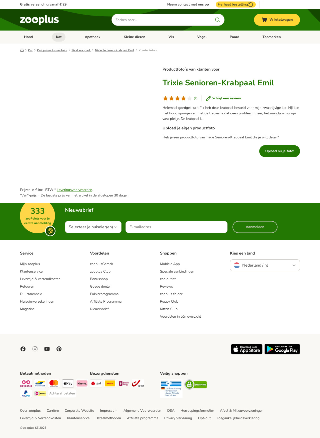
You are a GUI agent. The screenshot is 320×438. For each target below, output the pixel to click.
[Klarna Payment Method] (82, 384)
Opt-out (204, 418)
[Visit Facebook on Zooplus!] (23, 349)
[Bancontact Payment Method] (40, 384)
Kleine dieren (134, 37)
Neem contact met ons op (188, 4)
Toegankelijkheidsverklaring (238, 418)
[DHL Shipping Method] (110, 384)
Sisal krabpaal (81, 50)
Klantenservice (31, 271)
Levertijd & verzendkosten (40, 279)
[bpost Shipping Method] (138, 384)
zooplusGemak (101, 264)
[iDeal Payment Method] (40, 394)
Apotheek (92, 37)
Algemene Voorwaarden (142, 410)
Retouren (27, 286)
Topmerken (271, 37)
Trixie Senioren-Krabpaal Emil (114, 50)
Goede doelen (101, 286)
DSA (170, 410)
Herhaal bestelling (236, 5)
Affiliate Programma (106, 301)
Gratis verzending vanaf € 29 (43, 4)
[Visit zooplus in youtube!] (47, 349)
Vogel (201, 37)
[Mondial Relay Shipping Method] (124, 384)
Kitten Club (169, 309)
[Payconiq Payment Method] (26, 384)
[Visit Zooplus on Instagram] (35, 349)
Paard (234, 37)
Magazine (27, 309)
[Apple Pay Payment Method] (68, 384)
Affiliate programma (142, 418)
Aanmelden (255, 227)
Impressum (109, 410)
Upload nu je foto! (279, 151)
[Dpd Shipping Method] (96, 384)
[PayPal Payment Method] (26, 394)
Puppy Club (169, 301)
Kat (59, 37)
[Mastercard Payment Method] (54, 384)
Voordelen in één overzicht (180, 316)
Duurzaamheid (31, 294)
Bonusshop (99, 279)
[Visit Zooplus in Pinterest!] (59, 349)
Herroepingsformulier (197, 410)
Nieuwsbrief (99, 309)
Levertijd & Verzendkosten (40, 418)
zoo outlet (168, 279)
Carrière (53, 410)
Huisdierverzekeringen (37, 301)
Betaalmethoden (108, 418)
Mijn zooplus (30, 264)
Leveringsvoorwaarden (74, 189)
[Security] (171, 389)
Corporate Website (79, 410)
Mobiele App (170, 264)
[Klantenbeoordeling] (180, 98)
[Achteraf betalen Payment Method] (62, 393)
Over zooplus (30, 410)
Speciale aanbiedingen (177, 271)
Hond (28, 37)
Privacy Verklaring (178, 418)
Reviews (166, 286)
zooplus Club (100, 271)
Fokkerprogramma (104, 294)
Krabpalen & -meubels (52, 50)
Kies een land (242, 253)
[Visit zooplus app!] (246, 353)
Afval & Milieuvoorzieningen (242, 410)
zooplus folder (171, 294)
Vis (171, 37)
